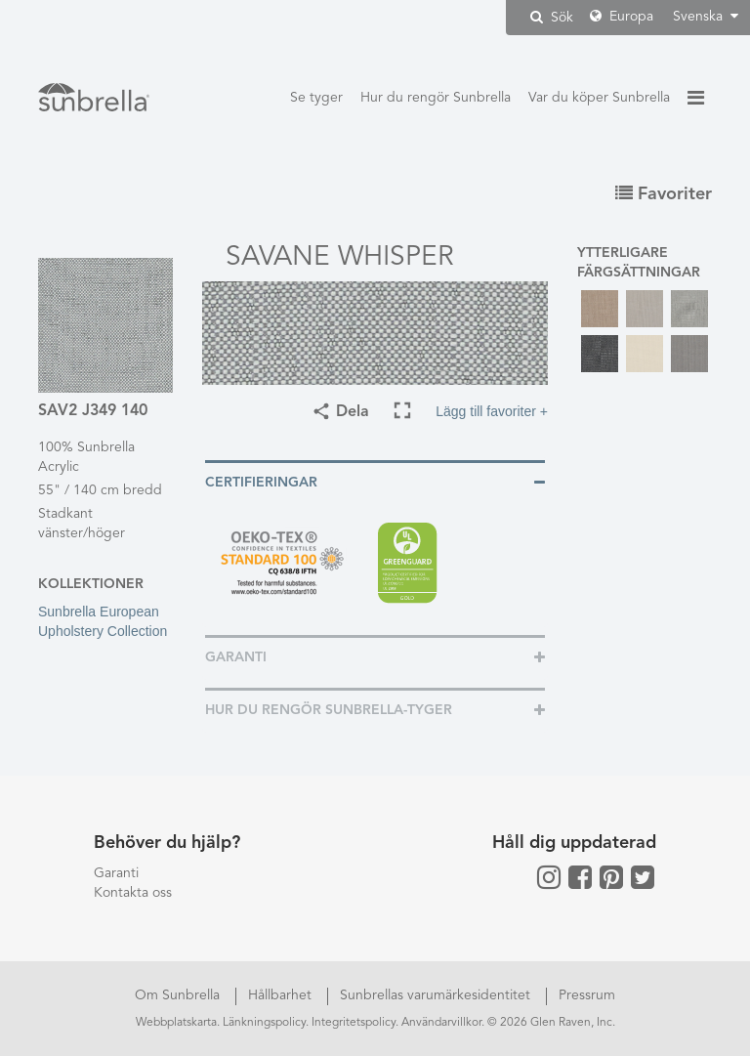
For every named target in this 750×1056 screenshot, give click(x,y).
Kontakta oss (133, 893)
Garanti (116, 873)
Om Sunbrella (179, 995)
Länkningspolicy (264, 1023)
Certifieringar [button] (261, 482)
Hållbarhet (281, 995)
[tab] (375, 481)
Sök (551, 17)
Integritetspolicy (354, 1023)
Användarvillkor (441, 1023)
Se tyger (316, 98)
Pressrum (587, 995)
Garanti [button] (236, 657)
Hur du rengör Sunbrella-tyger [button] (328, 710)
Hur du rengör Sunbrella (435, 98)
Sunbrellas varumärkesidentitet (437, 995)
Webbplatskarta (176, 1023)
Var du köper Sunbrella (599, 98)
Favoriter (663, 194)
